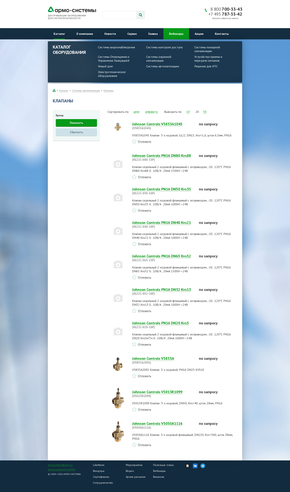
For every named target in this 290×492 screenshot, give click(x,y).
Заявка (153, 34)
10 (188, 112)
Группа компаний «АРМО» (62, 469)
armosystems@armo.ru (60, 464)
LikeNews (98, 465)
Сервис (132, 34)
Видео (130, 471)
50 (204, 112)
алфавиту (151, 112)
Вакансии (158, 476)
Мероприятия (134, 465)
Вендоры (98, 471)
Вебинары (176, 34)
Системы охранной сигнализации (158, 58)
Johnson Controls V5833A (163, 360)
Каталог (59, 34)
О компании (84, 34)
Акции (199, 34)
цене (136, 112)
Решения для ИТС (206, 66)
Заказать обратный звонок (225, 18)
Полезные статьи (163, 465)
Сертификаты (101, 476)
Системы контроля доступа (164, 47)
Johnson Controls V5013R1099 (163, 393)
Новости (110, 34)
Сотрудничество (103, 482)
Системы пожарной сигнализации (207, 49)
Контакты (222, 34)
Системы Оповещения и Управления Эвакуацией (113, 58)
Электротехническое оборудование (112, 74)
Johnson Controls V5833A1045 (163, 126)
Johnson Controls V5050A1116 (163, 425)
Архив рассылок (136, 476)
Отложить (144, 141)
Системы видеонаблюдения (116, 47)
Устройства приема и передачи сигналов (208, 58)
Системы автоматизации (162, 66)
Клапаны (108, 90)
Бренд (59, 115)
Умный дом (105, 66)
